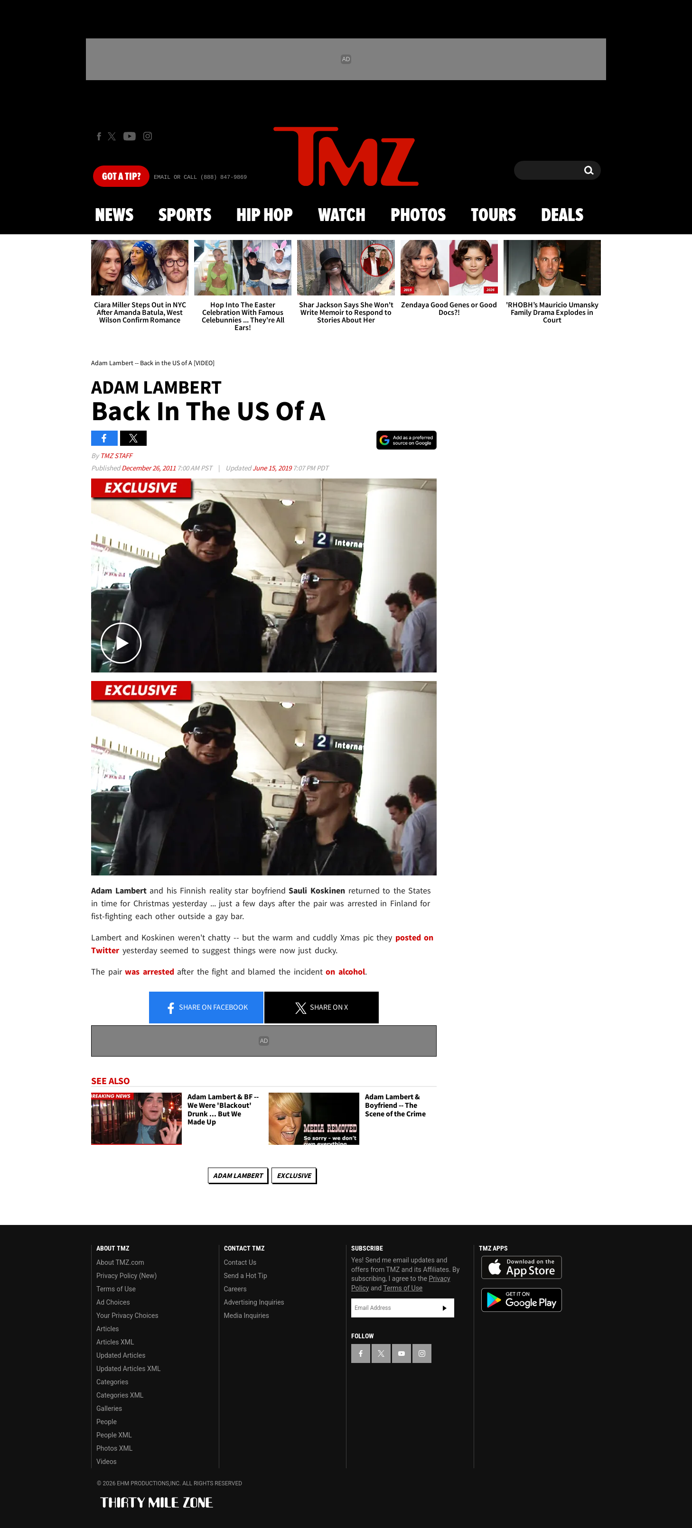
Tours (493, 215)
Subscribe (444, 1307)
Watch (341, 215)
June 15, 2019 (272, 467)
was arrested (149, 971)
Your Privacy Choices (127, 1315)
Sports (185, 215)
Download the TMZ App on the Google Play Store (521, 1300)
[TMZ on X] (113, 136)
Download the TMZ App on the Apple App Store (521, 1267)
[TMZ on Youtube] (130, 136)
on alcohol (345, 971)
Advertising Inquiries (254, 1302)
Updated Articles (120, 1355)
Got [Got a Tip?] (121, 177)
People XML (114, 1435)
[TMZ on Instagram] (148, 136)
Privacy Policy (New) (126, 1275)
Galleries (109, 1408)
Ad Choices (113, 1302)
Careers (235, 1289)
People (106, 1422)
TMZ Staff (116, 455)
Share (206, 1007)
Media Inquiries (246, 1315)
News (114, 215)
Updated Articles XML (128, 1368)
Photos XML (114, 1448)
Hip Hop (264, 215)
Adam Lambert (237, 1175)
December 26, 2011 (149, 467)
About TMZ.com (120, 1262)
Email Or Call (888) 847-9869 (200, 177)
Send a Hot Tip (245, 1275)
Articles (107, 1329)
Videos (106, 1461)
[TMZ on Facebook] (99, 136)
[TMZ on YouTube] (401, 1353)
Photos (418, 215)
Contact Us (240, 1262)
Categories (112, 1382)
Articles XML (115, 1342)
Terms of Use (116, 1289)
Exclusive (294, 1175)
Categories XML (119, 1395)
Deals (562, 215)
